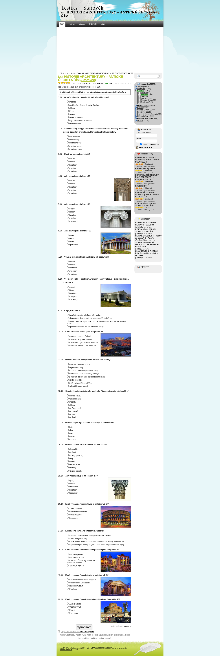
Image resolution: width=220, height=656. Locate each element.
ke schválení (74, 648)
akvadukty (72, 449)
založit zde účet (145, 147)
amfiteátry (72, 452)
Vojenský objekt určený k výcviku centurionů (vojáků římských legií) (95, 545)
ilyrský (70, 480)
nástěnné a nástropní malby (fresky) (83, 105)
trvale (143, 144)
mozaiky (71, 402)
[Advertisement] (110, 49)
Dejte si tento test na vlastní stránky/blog (77, 631)
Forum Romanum (75, 557)
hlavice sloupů (74, 396)
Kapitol (71, 610)
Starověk (80, 73)
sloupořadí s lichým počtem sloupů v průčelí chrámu (89, 318)
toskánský (72, 493)
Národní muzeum (75, 586)
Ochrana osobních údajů (101, 648)
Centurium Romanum (77, 512)
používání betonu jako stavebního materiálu (86, 377)
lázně (70, 242)
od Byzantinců (74, 408)
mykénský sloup (74, 149)
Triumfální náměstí (75, 566)
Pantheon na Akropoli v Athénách (81, 345)
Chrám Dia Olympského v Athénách (82, 342)
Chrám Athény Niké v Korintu (80, 339)
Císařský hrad (74, 607)
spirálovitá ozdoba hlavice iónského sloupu (85, 327)
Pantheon (72, 589)
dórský (71, 159)
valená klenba (74, 124)
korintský (72, 165)
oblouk (71, 108)
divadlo (71, 235)
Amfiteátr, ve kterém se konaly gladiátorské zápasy (89, 535)
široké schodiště (74, 117)
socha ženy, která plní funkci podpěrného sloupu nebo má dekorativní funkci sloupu (96, 322)
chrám (70, 239)
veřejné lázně (73, 465)
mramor (71, 440)
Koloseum (72, 518)
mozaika (71, 102)
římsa (70, 111)
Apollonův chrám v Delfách (79, 336)
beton (70, 427)
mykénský (72, 171)
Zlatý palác (72, 613)
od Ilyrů (71, 414)
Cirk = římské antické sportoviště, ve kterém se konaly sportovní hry (95, 542)
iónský (71, 162)
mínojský (72, 168)
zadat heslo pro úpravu (121, 626)
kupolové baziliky (75, 367)
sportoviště (72, 245)
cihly (70, 430)
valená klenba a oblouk (77, 386)
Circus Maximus (74, 515)
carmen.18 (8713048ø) (95, 83)
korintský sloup (74, 143)
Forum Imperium (75, 554)
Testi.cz (64, 73)
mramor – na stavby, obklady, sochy (82, 371)
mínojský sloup (74, 146)
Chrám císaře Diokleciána (78, 583)
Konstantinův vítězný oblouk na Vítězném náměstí (81, 561)
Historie (72, 73)
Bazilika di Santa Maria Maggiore (81, 580)
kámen (71, 436)
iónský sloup (73, 140)
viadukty (71, 468)
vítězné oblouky (74, 471)
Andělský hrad (74, 604)
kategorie (145, 84)
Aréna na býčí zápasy (77, 538)
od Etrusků (72, 411)
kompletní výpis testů (66, 650)
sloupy (71, 114)
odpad (63, 648)
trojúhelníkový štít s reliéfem (79, 120)
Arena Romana (74, 509)
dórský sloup (73, 137)
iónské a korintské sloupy (78, 364)
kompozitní (72, 487)
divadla (71, 462)
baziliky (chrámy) (75, 455)
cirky (70, 458)
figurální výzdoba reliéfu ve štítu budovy (84, 315)
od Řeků (71, 417)
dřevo (70, 433)
